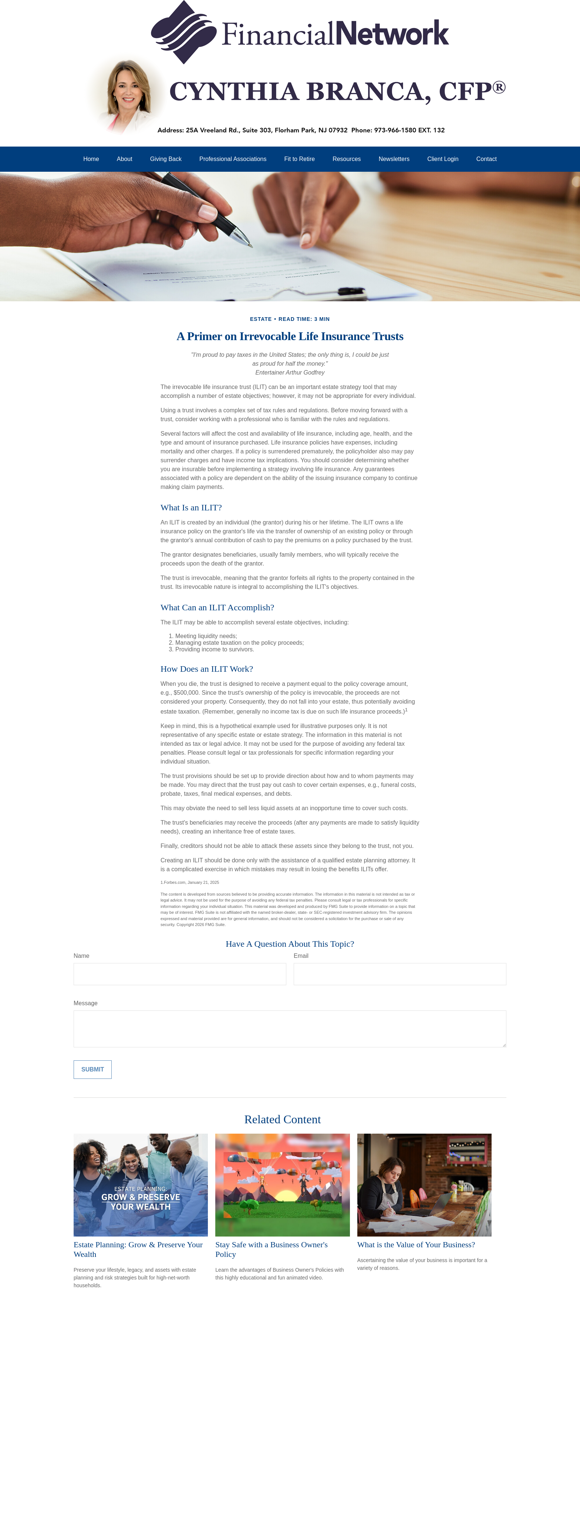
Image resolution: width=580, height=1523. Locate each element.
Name (82, 956)
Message (86, 1003)
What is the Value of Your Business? (416, 1244)
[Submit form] (93, 1069)
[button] (91, 159)
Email (301, 956)
